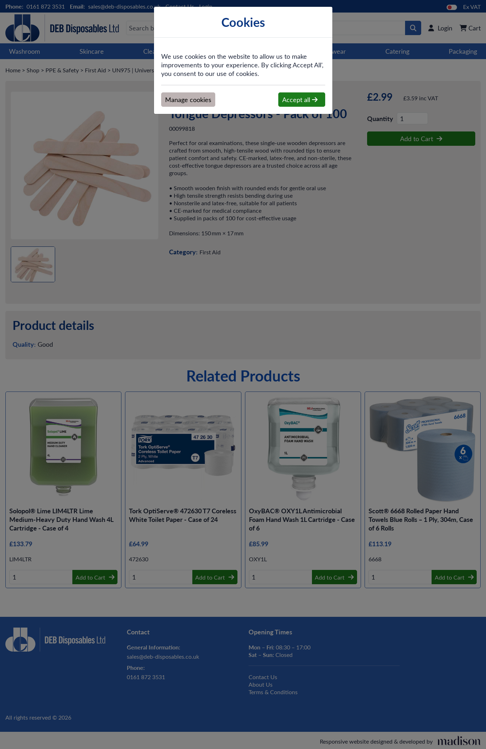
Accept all (300, 99)
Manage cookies (188, 99)
